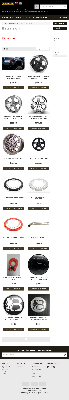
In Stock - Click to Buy (13, 88)
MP (21, 17)
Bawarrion (29, 23)
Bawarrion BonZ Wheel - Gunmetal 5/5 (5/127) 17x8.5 (13, 117)
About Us (58, 2)
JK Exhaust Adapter (38, 237)
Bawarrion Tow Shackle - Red (13, 278)
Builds (45, 17)
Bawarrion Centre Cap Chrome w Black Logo (39, 318)
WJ (27, 17)
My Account (6, 367)
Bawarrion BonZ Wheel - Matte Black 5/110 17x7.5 (38, 157)
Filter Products (59, 23)
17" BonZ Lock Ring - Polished (38, 198)
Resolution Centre (5, 372)
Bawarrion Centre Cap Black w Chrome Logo (13, 318)
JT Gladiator (15, 17)
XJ (34, 17)
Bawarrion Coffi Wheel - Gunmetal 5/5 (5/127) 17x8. (13, 157)
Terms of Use (36, 367)
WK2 (30, 17)
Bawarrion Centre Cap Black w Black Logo (39, 278)
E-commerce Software (32, 393)
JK (7, 17)
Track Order (5, 369)
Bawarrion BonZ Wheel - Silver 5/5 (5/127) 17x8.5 (38, 117)
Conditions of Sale (36, 372)
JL (10, 17)
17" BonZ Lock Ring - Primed (13, 237)
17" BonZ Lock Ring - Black (13, 197)
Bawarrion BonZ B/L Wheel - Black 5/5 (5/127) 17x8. (38, 77)
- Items (63, 17)
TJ (24, 17)
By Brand (39, 17)
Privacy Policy (36, 369)
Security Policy (36, 376)
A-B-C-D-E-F (21, 23)
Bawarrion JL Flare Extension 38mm (13, 77)
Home (6, 23)
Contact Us (64, 2)
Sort (33, 49)
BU (3, 17)
